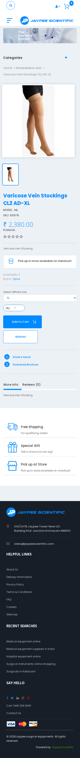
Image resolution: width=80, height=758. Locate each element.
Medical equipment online (23, 641)
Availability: (10, 274)
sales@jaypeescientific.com (34, 544)
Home (8, 68)
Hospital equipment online (23, 656)
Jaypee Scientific (62, 747)
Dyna (16, 279)
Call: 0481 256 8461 (18, 705)
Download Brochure (21, 364)
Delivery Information (19, 577)
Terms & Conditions (19, 592)
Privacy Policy (15, 584)
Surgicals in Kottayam (21, 671)
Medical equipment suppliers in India (30, 649)
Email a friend (17, 357)
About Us (12, 569)
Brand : (8, 279)
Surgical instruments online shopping (30, 664)
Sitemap (11, 614)
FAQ (8, 599)
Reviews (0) (31, 384)
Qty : (8, 308)
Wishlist (20, 337)
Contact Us (13, 713)
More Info (10, 384)
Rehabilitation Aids (28, 68)
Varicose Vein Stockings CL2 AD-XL (27, 74)
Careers (11, 607)
